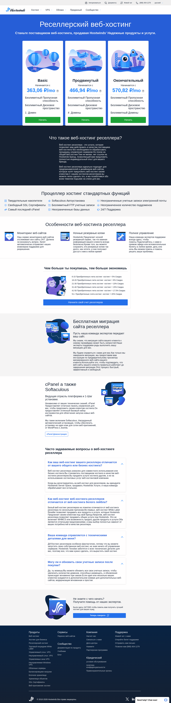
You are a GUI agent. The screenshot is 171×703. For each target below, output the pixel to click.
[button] (152, 699)
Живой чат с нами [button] (123, 636)
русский (159, 3)
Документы (110, 3)
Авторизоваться (93, 3)
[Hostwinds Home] (31, 699)
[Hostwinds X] (126, 699)
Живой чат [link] (126, 3)
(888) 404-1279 (143, 3)
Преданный (76, 10)
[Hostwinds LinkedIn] (132, 699)
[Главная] (15, 10)
